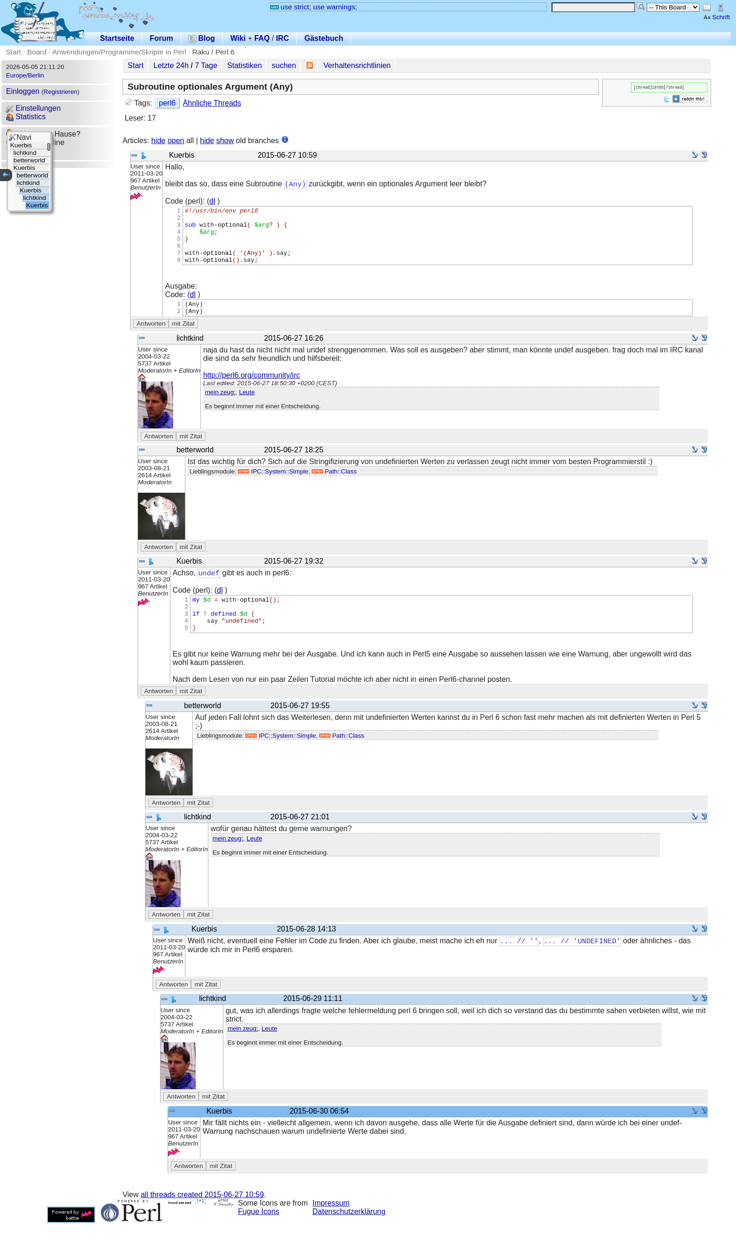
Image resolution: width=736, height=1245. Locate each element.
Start (13, 52)
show (225, 141)
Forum (161, 38)
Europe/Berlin (25, 75)
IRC (282, 38)
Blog (202, 38)
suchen (284, 65)
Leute (246, 406)
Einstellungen (33, 108)
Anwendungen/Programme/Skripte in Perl (119, 52)
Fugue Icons (258, 1233)
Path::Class (334, 485)
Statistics (26, 117)
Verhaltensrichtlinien (357, 65)
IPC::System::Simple (273, 485)
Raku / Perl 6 (213, 52)
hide (158, 141)
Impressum (331, 1225)
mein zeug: (220, 406)
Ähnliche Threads (212, 103)
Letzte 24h (171, 65)
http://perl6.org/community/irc (251, 390)
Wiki (238, 38)
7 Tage (206, 65)
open (176, 141)
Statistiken (244, 65)
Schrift (716, 17)
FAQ (262, 38)
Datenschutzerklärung (349, 1233)
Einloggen (22, 91)
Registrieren (60, 91)
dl (212, 202)
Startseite (117, 38)
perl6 (167, 103)
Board (36, 52)
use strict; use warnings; (313, 7)
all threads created (202, 1217)
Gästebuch (323, 38)
